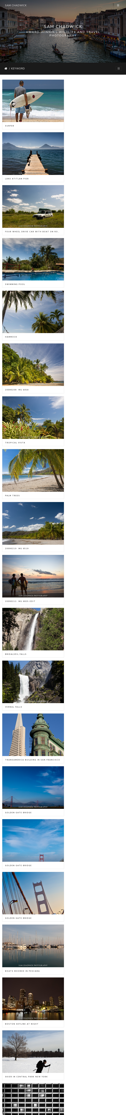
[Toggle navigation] (118, 5)
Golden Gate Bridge (81, 428)
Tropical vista (15, 276)
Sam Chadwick (16, 5)
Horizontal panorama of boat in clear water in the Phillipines (94, 631)
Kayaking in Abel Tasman (21, 783)
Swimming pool (78, 174)
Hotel (72, 580)
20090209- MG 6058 (80, 225)
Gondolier (12, 935)
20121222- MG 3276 (80, 783)
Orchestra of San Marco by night (91, 986)
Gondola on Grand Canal (22, 1036)
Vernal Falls (76, 377)
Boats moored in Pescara (22, 529)
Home (6, 68)
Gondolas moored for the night (90, 833)
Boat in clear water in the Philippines (31, 631)
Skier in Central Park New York (26, 580)
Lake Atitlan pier (80, 124)
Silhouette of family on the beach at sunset (31, 732)
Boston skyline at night (85, 529)
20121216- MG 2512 (80, 732)
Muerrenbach (77, 1087)
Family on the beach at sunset (89, 681)
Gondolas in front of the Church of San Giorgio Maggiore (31, 986)
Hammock (11, 225)
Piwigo (67, 1111)
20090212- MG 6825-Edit (83, 327)
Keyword (18, 68)
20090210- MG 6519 (17, 327)
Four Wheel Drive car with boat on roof (31, 174)
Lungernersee (77, 1036)
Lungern (10, 1087)
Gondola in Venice (80, 935)
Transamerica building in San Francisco (31, 428)
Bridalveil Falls (16, 377)
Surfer (9, 124)
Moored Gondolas (17, 884)
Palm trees (75, 276)
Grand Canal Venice (18, 833)
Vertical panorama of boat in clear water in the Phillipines (31, 681)
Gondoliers (76, 884)
